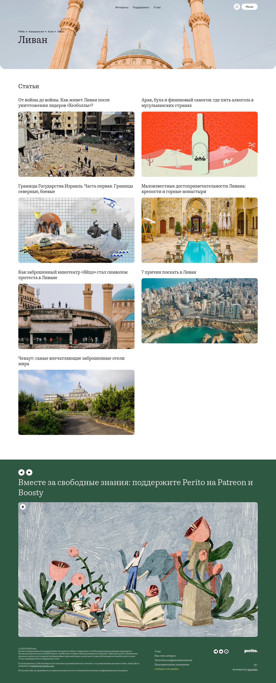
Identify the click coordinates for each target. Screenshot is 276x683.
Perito (21, 31)
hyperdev (252, 670)
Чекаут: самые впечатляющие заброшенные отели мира (71, 361)
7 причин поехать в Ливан (169, 272)
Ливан (60, 31)
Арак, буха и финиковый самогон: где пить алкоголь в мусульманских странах (197, 103)
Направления (36, 31)
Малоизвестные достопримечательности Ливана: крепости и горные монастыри (194, 189)
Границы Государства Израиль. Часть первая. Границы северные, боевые (75, 189)
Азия (50, 31)
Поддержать (141, 7)
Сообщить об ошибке (166, 669)
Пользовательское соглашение (172, 665)
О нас (157, 7)
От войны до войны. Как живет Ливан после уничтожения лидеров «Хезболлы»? (64, 103)
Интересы (121, 7)
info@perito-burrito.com (42, 666)
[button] (21, 472)
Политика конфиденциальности (173, 660)
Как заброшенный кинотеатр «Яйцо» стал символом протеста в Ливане (73, 275)
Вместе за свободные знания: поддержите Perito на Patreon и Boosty (135, 488)
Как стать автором (165, 656)
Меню (249, 6)
